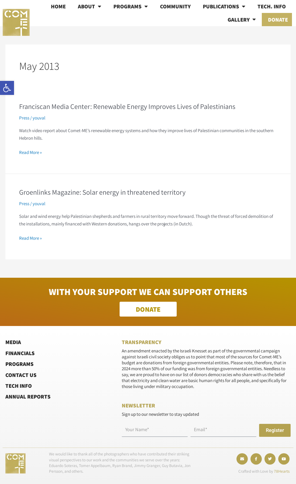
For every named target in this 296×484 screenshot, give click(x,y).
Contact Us (21, 375)
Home (58, 6)
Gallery (242, 19)
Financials (20, 353)
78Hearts (282, 471)
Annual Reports (28, 396)
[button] (7, 88)
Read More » (30, 152)
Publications (224, 6)
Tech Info (18, 385)
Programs (130, 6)
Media (13, 342)
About (89, 6)
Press (24, 118)
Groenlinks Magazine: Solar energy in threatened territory (102, 192)
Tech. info (271, 6)
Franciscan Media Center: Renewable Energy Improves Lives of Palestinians (127, 106)
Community (175, 6)
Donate (278, 19)
